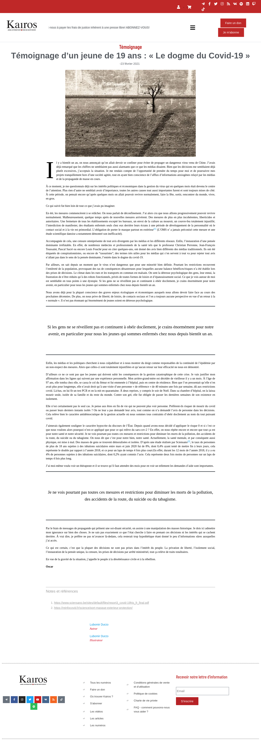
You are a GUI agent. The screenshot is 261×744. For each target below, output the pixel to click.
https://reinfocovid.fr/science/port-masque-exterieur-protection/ (93, 607)
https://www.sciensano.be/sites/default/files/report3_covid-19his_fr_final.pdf (101, 602)
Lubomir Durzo (99, 624)
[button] (155, 229)
